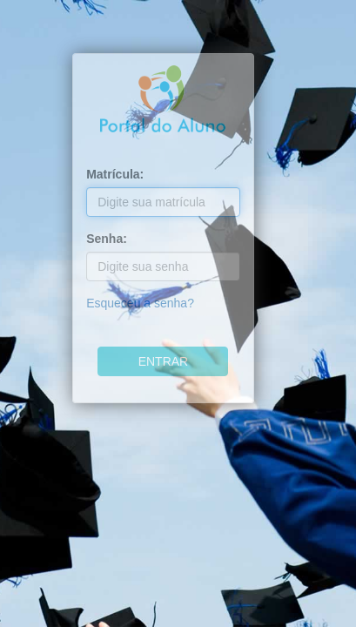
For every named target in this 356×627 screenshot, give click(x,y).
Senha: (106, 239)
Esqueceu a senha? (140, 303)
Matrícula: (115, 174)
